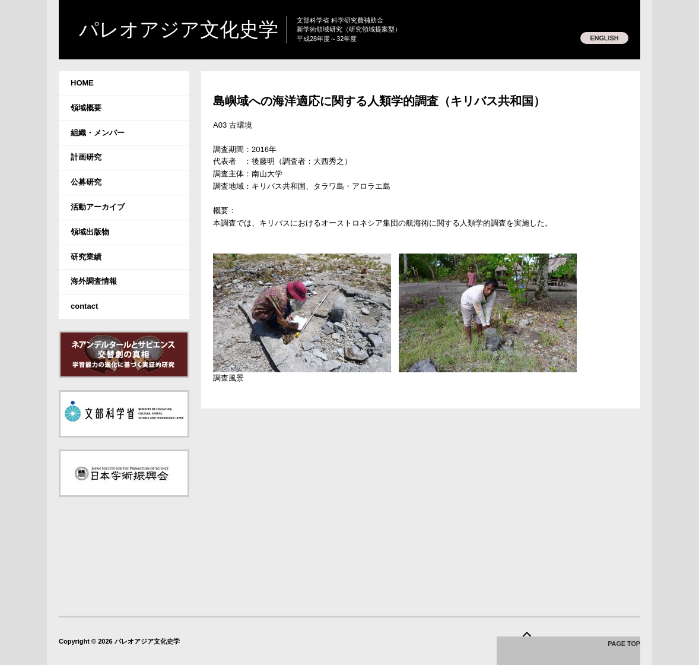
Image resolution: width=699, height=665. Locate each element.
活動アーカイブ (98, 206)
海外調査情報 (94, 281)
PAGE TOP (623, 644)
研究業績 (86, 256)
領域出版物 (90, 231)
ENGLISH (603, 38)
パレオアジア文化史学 (190, 30)
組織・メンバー (98, 132)
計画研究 (86, 157)
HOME (82, 82)
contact (84, 306)
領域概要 (86, 107)
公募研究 (86, 182)
